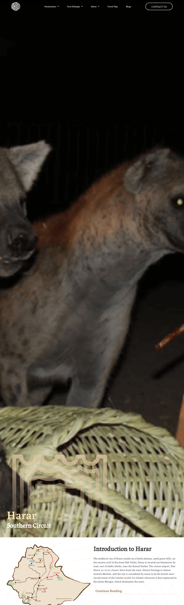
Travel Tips (112, 6)
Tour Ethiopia (75, 6)
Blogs (128, 6)
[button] (135, 590)
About (95, 6)
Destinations (52, 6)
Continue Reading (109, 590)
